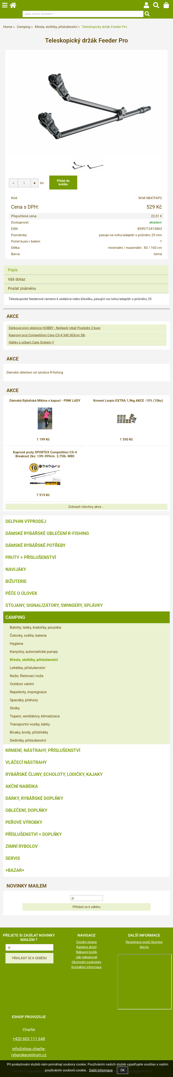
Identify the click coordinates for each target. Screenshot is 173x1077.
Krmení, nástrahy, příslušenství (42, 750)
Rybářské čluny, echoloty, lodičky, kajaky (54, 774)
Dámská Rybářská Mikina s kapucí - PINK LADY (44, 401)
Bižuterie (16, 581)
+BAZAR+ (14, 870)
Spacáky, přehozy (24, 700)
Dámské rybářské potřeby (35, 545)
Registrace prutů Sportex (144, 942)
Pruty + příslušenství (30, 557)
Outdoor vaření (22, 684)
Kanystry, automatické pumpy (34, 651)
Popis (13, 270)
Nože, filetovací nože (26, 676)
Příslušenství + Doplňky (33, 834)
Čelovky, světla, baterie (28, 635)
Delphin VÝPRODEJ (25, 521)
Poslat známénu (22, 288)
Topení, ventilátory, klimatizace (35, 716)
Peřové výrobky (23, 822)
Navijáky (15, 569)
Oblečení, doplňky (26, 810)
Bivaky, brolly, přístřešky (29, 732)
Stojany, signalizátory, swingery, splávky (54, 605)
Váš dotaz (16, 279)
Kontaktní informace (86, 967)
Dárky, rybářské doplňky (34, 798)
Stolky (15, 708)
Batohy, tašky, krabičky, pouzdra (35, 627)
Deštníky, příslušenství (28, 740)
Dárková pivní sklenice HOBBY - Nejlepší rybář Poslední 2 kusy (55, 328)
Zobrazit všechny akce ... (86, 507)
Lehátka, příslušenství (27, 668)
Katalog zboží (86, 947)
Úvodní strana (86, 942)
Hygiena (16, 643)
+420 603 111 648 (29, 1038)
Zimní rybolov (21, 846)
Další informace (101, 1070)
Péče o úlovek (21, 593)
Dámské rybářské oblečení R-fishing (47, 533)
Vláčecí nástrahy (26, 762)
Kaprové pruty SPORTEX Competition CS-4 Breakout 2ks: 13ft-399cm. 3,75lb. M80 (45, 454)
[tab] (86, 265)
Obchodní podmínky (86, 962)
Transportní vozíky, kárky (30, 724)
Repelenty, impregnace (28, 692)
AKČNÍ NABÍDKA (21, 786)
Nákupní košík (86, 952)
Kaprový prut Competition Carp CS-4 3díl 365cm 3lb (47, 335)
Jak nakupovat (87, 957)
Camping (15, 617)
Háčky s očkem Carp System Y (31, 342)
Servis (12, 858)
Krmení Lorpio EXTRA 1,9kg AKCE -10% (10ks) (128, 401)
